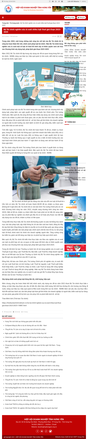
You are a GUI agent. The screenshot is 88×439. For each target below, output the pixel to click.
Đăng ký (81, 17)
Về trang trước (8, 311)
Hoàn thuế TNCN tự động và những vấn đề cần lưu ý (23, 404)
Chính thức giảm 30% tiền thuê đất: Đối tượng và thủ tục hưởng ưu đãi (28, 337)
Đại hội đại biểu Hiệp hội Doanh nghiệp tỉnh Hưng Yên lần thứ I (75, 62)
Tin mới (67, 23)
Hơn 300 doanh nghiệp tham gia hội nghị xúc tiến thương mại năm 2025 (75, 68)
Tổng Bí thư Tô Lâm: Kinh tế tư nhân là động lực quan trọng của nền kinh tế (30, 380)
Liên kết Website (73, 1)
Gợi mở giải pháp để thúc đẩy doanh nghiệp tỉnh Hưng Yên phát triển (75, 80)
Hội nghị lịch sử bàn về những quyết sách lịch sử (21, 341)
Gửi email (17, 311)
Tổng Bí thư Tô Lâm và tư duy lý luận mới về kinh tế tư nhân (25, 329)
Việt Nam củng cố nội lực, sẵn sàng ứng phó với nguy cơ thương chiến (29, 400)
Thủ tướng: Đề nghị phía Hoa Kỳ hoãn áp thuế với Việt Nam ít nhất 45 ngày (30, 362)
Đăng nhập (69, 17)
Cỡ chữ (54, 36)
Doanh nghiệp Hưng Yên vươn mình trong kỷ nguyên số (75, 56)
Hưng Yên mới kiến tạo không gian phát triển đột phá (23, 321)
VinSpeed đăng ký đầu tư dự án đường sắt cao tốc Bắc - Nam (26, 325)
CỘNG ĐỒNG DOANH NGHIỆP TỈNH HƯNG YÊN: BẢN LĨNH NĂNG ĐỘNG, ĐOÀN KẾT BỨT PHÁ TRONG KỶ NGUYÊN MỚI (75, 51)
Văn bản (68, 161)
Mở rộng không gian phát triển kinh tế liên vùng (75, 44)
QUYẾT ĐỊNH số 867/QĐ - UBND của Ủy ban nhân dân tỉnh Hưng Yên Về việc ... (75, 178)
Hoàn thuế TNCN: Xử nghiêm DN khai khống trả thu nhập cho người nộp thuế (31, 408)
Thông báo (70, 122)
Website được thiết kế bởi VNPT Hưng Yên (69, 437)
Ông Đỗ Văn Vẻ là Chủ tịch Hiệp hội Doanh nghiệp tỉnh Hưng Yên (75, 86)
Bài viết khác (7, 316)
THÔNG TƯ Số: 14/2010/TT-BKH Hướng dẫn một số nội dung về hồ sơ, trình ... (75, 170)
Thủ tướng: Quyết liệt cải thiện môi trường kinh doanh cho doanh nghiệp (29, 384)
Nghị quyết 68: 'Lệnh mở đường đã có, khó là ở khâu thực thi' (26, 333)
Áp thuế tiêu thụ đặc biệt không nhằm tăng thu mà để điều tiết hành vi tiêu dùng (32, 366)
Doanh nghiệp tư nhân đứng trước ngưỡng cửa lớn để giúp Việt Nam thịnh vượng (32, 376)
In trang (25, 311)
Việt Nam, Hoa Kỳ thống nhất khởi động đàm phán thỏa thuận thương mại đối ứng (33, 351)
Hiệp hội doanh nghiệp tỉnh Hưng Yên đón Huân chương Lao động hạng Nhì (75, 74)
